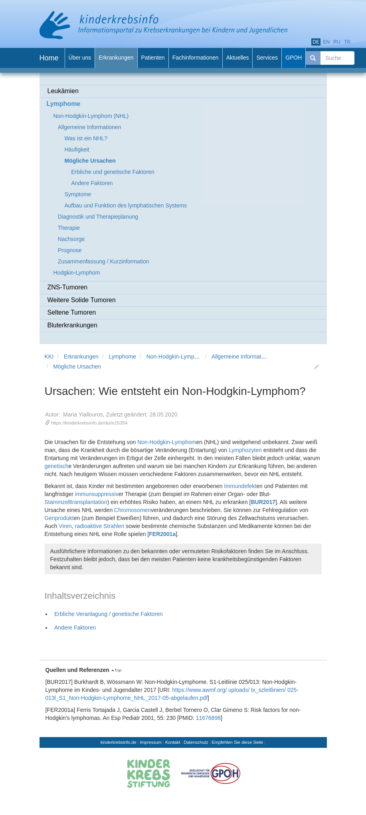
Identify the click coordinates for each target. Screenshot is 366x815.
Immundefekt (240, 486)
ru (336, 42)
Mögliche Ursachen (77, 366)
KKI (49, 356)
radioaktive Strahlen (100, 526)
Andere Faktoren (75, 627)
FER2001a (162, 534)
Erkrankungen (81, 356)
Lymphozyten (245, 450)
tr (347, 42)
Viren (65, 526)
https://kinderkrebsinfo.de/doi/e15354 (89, 422)
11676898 (208, 718)
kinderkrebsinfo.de (119, 742)
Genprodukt (59, 518)
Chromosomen (132, 510)
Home (49, 58)
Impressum (151, 742)
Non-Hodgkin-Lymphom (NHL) (184, 356)
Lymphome (122, 356)
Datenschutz (196, 742)
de (316, 42)
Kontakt (172, 742)
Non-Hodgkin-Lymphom (166, 442)
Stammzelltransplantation (76, 502)
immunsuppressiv (97, 494)
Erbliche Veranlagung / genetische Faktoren (108, 614)
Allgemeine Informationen (243, 356)
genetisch (57, 466)
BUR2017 (263, 502)
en (326, 42)
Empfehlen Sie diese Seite (237, 742)
